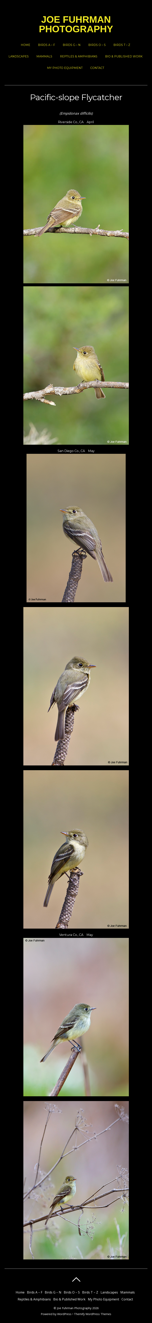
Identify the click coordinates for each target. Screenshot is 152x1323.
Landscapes (19, 56)
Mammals (44, 56)
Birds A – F (46, 45)
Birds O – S (97, 45)
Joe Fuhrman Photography (74, 1308)
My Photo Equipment (65, 68)
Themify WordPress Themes (92, 1314)
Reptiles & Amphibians (78, 56)
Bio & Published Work (123, 56)
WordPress (64, 1314)
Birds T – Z (121, 45)
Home (25, 45)
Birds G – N (72, 45)
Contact (97, 68)
